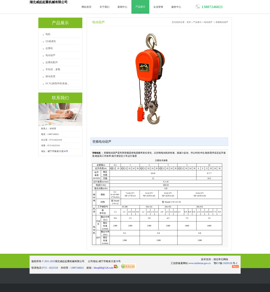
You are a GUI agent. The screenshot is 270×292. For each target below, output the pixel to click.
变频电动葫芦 (221, 22)
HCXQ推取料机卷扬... (57, 83)
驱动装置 (50, 76)
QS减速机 (51, 41)
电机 (48, 34)
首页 (189, 22)
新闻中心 (122, 7)
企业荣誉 (158, 7)
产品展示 (140, 6)
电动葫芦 (50, 55)
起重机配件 (52, 62)
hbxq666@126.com (106, 267)
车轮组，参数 (53, 69)
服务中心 (176, 7)
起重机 (49, 48)
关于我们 (104, 7)
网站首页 (86, 7)
